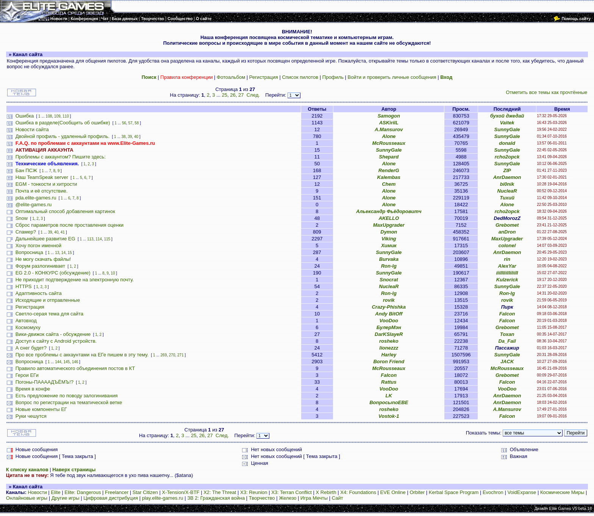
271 (180, 355)
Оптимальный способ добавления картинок (65, 211)
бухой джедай (507, 116)
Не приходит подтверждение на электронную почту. (75, 279)
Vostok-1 (388, 416)
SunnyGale (507, 129)
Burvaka (389, 259)
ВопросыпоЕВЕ (388, 402)
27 (241, 95)
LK (389, 395)
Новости (37, 492)
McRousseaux (388, 143)
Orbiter (417, 492)
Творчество (262, 498)
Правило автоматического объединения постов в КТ (75, 368)
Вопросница (29, 252)
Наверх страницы (73, 469)
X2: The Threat (219, 492)
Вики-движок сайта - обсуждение (53, 334)
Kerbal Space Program (454, 492)
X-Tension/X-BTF (181, 492)
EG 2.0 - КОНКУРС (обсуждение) (53, 273)
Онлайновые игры (26, 498)
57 (130, 123)
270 (172, 355)
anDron (507, 232)
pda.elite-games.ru (36, 198)
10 (113, 273)
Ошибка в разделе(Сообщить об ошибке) (63, 122)
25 (224, 95)
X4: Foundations (358, 492)
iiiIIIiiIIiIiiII (507, 273)
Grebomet (507, 225)
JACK (507, 361)
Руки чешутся (31, 416)
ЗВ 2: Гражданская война (216, 498)
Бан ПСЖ (26, 170)
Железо (287, 498)
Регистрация (263, 77)
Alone (388, 136)
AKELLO (389, 218)
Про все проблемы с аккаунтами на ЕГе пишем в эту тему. (82, 355)
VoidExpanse (521, 492)
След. (253, 95)
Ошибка (25, 116)
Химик (389, 245)
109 (57, 116)
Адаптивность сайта (39, 293)
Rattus (388, 382)
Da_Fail (507, 341)
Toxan (507, 334)
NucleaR (507, 191)
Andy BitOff (388, 314)
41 (63, 232)
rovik (389, 300)
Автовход (26, 320)
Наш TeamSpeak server (42, 177)
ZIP (507, 170)
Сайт (337, 498)
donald (507, 143)
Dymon (388, 232)
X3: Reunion (253, 492)
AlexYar (507, 266)
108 (49, 116)
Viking (388, 239)
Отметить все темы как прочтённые (546, 92)
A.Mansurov (389, 129)
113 (90, 239)
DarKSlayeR (389, 334)
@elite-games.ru (34, 204)
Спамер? (26, 232)
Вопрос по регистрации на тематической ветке (69, 402)
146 (75, 362)
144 (58, 362)
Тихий (507, 198)
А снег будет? (31, 348)
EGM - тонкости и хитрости (46, 184)
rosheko (389, 341)
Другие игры (66, 498)
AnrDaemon (507, 177)
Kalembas (388, 177)
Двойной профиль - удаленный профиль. (62, 136)
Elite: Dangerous (82, 492)
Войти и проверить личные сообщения (392, 77)
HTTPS (24, 286)
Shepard (389, 157)
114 (98, 239)
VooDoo (389, 320)
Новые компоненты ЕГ (41, 409)
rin (507, 259)
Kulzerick (507, 279)
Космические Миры (562, 492)
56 (124, 123)
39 (130, 137)
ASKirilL (389, 122)
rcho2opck (507, 157)
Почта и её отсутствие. (42, 191)
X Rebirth (326, 492)
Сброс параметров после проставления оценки (69, 225)
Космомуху (28, 327)
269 (164, 355)
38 (124, 137)
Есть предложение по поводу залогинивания (67, 395)
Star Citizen (145, 492)
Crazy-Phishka (389, 307)
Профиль (333, 77)
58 (136, 123)
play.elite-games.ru (162, 498)
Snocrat (389, 279)
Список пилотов (300, 77)
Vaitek (507, 122)
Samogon (389, 116)
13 (57, 253)
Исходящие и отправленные (48, 300)
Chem (388, 184)
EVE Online (393, 492)
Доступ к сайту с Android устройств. (56, 341)
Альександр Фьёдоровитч (389, 211)
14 (63, 253)
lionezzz (388, 348)
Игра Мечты (314, 498)
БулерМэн (389, 327)
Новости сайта (32, 129)
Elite (55, 492)
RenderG (388, 170)
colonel (507, 245)
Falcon (507, 314)
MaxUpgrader (389, 225)
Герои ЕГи (27, 375)
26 (232, 95)
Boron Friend (388, 361)
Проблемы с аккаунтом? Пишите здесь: (61, 157)
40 (136, 137)
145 (66, 362)
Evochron (493, 492)
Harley (388, 355)
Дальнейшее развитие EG (45, 239)
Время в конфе (33, 389)
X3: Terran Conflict (291, 492)
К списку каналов (27, 469)
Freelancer (116, 492)
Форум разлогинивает (40, 266)
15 (70, 253)
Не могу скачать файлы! (43, 259)
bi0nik (507, 184)
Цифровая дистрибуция (110, 498)
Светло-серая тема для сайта (49, 314)
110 (66, 116)
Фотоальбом (231, 77)
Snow (22, 218)
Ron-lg (389, 266)
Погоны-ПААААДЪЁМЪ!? (44, 382)
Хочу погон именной (38, 245)
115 (107, 239)
